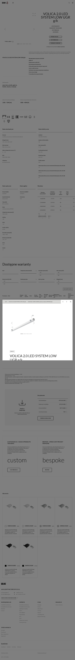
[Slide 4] (30, 334)
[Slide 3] (27, 334)
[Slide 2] (24, 334)
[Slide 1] (21, 334)
